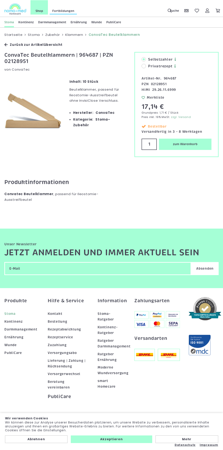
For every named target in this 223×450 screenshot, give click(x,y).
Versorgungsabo (62, 352)
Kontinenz (26, 22)
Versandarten (150, 338)
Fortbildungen (63, 11)
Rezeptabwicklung (64, 329)
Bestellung (57, 321)
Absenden (205, 268)
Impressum (209, 445)
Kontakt (55, 313)
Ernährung (79, 22)
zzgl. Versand (181, 117)
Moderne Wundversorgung (112, 370)
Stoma (9, 22)
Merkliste (153, 97)
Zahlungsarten (152, 300)
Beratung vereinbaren (59, 384)
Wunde (96, 22)
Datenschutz (185, 445)
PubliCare (113, 22)
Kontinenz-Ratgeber (108, 330)
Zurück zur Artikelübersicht (33, 44)
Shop (39, 11)
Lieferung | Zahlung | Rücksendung (67, 363)
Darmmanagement (52, 22)
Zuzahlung (57, 345)
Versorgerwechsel (64, 374)
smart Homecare (107, 383)
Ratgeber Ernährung (107, 356)
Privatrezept (157, 66)
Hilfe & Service (66, 300)
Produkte (15, 300)
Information (112, 300)
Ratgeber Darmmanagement (112, 343)
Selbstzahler (157, 59)
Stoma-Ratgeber (106, 316)
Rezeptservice (60, 337)
